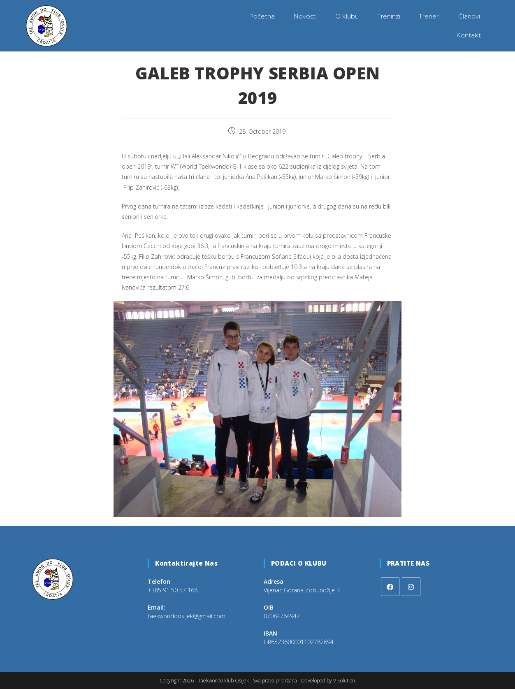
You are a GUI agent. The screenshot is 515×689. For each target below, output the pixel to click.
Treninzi (388, 16)
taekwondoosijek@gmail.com (186, 615)
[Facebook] (390, 586)
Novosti (305, 16)
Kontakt (468, 35)
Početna (262, 16)
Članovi (469, 16)
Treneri (429, 16)
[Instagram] (411, 586)
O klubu (347, 16)
